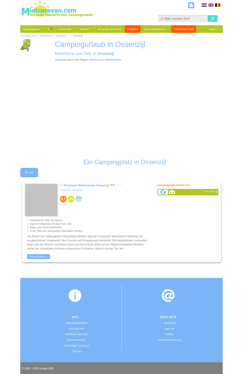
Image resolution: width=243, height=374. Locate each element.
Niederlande (46, 35)
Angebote (132, 29)
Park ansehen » (38, 256)
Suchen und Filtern (110, 29)
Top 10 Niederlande (154, 29)
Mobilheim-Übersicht (76, 334)
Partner (169, 334)
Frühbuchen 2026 (184, 29)
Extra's (213, 29)
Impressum (170, 323)
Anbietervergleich (76, 340)
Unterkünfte (65, 29)
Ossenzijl (65, 190)
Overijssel (61, 35)
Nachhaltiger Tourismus (76, 345)
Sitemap (76, 351)
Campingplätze (31, 29)
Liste (29, 172)
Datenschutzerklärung (169, 340)
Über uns (169, 328)
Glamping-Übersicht (76, 323)
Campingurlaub (28, 35)
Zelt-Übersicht (76, 328)
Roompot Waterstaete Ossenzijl (86, 185)
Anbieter (84, 29)
